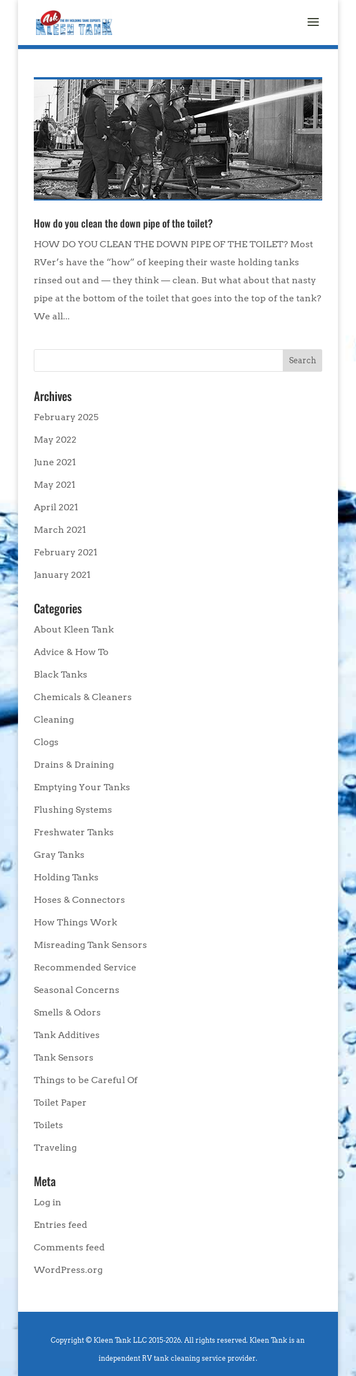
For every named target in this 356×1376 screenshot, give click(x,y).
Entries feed (60, 1224)
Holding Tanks (66, 877)
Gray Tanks (59, 854)
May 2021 (54, 484)
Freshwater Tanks (74, 832)
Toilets (48, 1125)
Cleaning (54, 719)
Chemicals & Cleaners (83, 697)
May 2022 (55, 439)
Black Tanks (60, 674)
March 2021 (60, 529)
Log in (47, 1202)
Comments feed (69, 1247)
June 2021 (55, 462)
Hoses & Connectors (79, 899)
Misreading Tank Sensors (90, 944)
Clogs (46, 742)
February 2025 (66, 417)
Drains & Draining (74, 764)
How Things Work (75, 922)
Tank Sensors (64, 1057)
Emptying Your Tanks (82, 787)
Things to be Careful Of (85, 1080)
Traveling (55, 1147)
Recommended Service (85, 967)
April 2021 (56, 507)
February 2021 (65, 552)
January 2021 (62, 574)
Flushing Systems (73, 809)
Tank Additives (67, 1035)
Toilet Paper (60, 1102)
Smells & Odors (67, 1012)
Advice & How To (71, 652)
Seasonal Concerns (76, 990)
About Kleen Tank (74, 629)
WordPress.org (68, 1269)
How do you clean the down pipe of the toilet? (123, 223)
